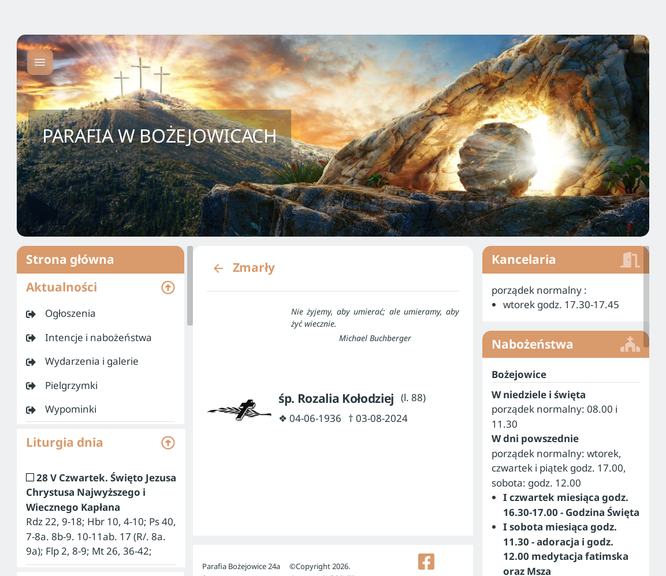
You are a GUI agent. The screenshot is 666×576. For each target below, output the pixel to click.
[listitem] (100, 313)
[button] (100, 287)
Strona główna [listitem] (100, 260)
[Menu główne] (40, 62)
